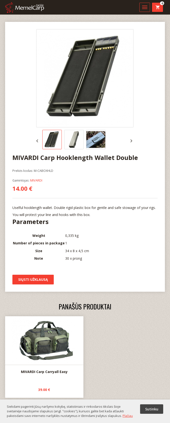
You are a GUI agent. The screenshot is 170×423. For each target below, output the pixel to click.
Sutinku (151, 409)
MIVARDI (36, 180)
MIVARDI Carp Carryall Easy (44, 345)
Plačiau (128, 416)
